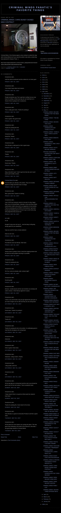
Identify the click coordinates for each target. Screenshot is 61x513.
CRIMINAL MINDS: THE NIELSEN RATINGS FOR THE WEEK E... (50, 405)
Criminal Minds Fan (10, 180)
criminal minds (10, 68)
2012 (43, 80)
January (46, 501)
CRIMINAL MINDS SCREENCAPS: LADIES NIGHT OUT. (50, 451)
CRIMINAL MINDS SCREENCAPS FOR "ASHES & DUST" (49, 127)
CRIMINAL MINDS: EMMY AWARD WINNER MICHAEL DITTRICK (51, 169)
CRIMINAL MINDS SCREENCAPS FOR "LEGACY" (49, 391)
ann (6, 218)
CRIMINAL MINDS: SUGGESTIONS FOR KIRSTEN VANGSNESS (50, 296)
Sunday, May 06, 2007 (12, 387)
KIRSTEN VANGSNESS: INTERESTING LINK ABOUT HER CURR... (51, 153)
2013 (43, 77)
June (45, 107)
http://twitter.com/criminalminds (49, 53)
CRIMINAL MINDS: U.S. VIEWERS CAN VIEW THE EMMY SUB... (51, 205)
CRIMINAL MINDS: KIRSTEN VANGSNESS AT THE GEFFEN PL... (51, 423)
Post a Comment (5, 434)
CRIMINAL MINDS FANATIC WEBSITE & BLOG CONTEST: (50, 326)
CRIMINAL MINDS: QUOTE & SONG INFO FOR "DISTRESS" (51, 223)
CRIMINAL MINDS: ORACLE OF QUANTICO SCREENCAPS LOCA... (50, 244)
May (45, 110)
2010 (43, 84)
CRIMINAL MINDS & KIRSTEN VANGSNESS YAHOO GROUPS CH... (51, 461)
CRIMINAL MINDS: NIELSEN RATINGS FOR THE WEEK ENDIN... (51, 113)
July (45, 105)
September (47, 100)
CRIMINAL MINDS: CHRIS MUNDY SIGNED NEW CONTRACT (50, 467)
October (46, 98)
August (46, 103)
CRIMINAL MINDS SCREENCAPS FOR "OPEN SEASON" (51, 473)
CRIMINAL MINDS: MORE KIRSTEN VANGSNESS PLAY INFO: (50, 367)
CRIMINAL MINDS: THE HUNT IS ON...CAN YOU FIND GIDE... (51, 316)
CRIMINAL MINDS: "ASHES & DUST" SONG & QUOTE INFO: (51, 133)
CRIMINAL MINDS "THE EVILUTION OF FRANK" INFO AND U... (50, 437)
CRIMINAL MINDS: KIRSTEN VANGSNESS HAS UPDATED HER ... (51, 310)
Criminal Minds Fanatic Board (48, 67)
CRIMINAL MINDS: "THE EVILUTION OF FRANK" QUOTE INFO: (50, 331)
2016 (43, 75)
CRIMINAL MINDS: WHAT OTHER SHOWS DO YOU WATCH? (50, 187)
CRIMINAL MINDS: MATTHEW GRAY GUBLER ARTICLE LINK (51, 343)
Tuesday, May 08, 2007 (13, 418)
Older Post (35, 437)
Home (19, 437)
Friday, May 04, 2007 (12, 81)
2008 (43, 89)
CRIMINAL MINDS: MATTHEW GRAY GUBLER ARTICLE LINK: (51, 357)
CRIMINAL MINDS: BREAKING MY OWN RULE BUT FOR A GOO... (51, 254)
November (46, 96)
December (46, 93)
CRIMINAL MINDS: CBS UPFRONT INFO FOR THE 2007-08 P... (51, 337)
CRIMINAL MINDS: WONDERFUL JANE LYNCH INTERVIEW (51, 143)
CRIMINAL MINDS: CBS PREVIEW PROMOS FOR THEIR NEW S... (50, 290)
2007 (43, 91)
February (46, 499)
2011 (43, 82)
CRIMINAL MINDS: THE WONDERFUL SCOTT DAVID (49, 163)
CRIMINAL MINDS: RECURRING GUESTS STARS (50, 280)
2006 (43, 504)
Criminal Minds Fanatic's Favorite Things (30, 9)
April (45, 494)
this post (50, 42)
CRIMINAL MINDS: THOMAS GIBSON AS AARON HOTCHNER (50, 274)
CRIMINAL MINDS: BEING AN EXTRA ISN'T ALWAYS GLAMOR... (51, 260)
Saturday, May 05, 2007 (13, 304)
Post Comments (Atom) (14, 440)
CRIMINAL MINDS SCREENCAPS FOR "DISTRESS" (49, 238)
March (45, 496)
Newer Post (4, 437)
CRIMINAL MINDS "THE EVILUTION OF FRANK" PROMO (50, 377)
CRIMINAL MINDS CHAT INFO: (51, 353)
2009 (43, 87)
